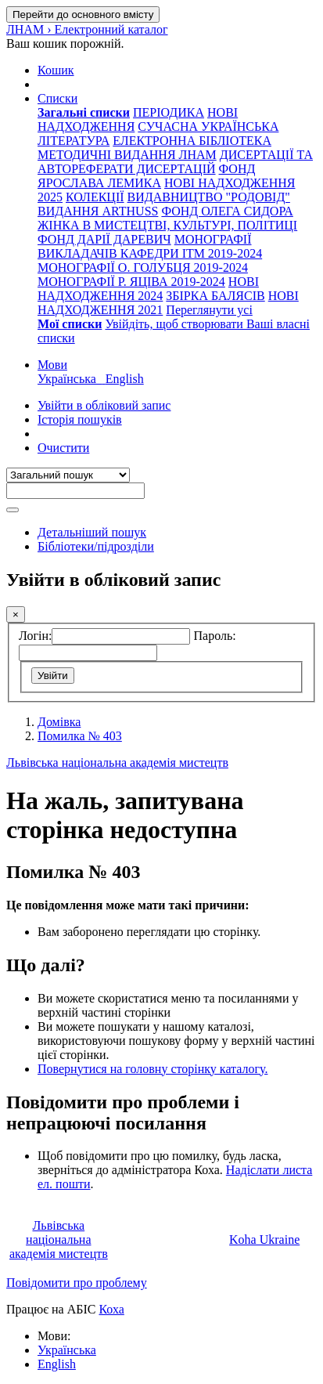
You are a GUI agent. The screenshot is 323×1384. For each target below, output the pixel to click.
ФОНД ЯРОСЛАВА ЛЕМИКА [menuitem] (146, 176)
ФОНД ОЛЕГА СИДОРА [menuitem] (226, 211)
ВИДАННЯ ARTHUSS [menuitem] (98, 211)
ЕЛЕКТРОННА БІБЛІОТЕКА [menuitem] (192, 140)
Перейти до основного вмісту (83, 14)
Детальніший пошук (92, 532)
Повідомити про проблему (76, 1282)
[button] (56, 70)
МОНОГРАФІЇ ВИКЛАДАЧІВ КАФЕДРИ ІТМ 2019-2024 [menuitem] (150, 246)
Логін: (35, 635)
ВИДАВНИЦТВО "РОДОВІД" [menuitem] (208, 197)
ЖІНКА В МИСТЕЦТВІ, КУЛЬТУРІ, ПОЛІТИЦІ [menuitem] (167, 225)
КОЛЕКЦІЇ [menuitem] (95, 197)
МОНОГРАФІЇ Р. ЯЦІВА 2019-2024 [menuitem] (131, 281)
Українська (67, 1350)
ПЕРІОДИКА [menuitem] (168, 112)
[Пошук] (12, 510)
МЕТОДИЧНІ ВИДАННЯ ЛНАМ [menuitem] (127, 154)
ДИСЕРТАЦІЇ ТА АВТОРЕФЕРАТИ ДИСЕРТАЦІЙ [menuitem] (175, 161)
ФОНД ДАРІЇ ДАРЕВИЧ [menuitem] (104, 239)
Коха (111, 1309)
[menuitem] (84, 112)
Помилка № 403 (80, 736)
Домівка (59, 721)
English (57, 1364)
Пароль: (214, 635)
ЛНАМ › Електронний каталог (87, 29)
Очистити (63, 447)
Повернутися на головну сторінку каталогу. (152, 1068)
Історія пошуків (80, 419)
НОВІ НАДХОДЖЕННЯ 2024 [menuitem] (148, 288)
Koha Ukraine (264, 1239)
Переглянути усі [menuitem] (209, 309)
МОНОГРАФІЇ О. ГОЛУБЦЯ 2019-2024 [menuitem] (143, 267)
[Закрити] (15, 614)
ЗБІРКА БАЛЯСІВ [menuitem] (215, 295)
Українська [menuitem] (72, 378)
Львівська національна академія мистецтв (117, 762)
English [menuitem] (125, 378)
